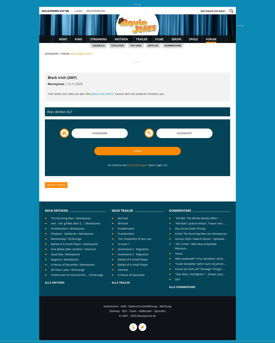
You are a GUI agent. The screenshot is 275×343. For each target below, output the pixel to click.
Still (177, 279)
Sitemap (114, 311)
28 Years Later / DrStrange (68, 270)
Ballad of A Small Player (133, 259)
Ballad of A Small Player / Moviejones (74, 244)
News (63, 39)
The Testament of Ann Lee (134, 239)
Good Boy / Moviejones (65, 254)
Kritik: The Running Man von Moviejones (201, 233)
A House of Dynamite (131, 275)
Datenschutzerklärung (143, 306)
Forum (211, 39)
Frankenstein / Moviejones (68, 228)
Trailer (141, 39)
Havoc (179, 253)
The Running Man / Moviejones (71, 218)
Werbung (165, 306)
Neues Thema (56, 185)
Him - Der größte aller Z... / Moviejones (75, 223)
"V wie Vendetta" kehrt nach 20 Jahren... (200, 264)
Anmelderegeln (138, 165)
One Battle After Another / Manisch (73, 249)
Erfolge (153, 45)
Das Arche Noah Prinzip (190, 228)
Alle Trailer (121, 282)
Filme (159, 39)
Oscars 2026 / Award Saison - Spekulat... (200, 239)
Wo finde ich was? (213, 11)
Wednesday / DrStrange (66, 239)
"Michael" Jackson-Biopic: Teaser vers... (200, 223)
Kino (78, 39)
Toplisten (117, 45)
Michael (123, 218)
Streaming (98, 39)
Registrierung (96, 11)
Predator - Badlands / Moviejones (72, 233)
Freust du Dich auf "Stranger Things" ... (200, 269)
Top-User (136, 45)
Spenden (160, 311)
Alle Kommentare (182, 287)
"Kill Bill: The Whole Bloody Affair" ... (198, 218)
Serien (176, 39)
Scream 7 (124, 244)
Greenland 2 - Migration (133, 249)
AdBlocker (145, 311)
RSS (124, 311)
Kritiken (121, 39)
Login (78, 11)
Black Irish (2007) (102, 94)
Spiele (193, 39)
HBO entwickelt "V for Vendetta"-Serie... (200, 258)
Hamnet (123, 270)
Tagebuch (98, 45)
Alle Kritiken (54, 282)
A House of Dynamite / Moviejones (73, 264)
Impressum (111, 306)
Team (133, 311)
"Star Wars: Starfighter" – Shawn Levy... (200, 274)
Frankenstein (126, 228)
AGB (123, 306)
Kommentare (173, 45)
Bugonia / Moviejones (64, 259)
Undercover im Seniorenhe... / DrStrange (77, 275)
